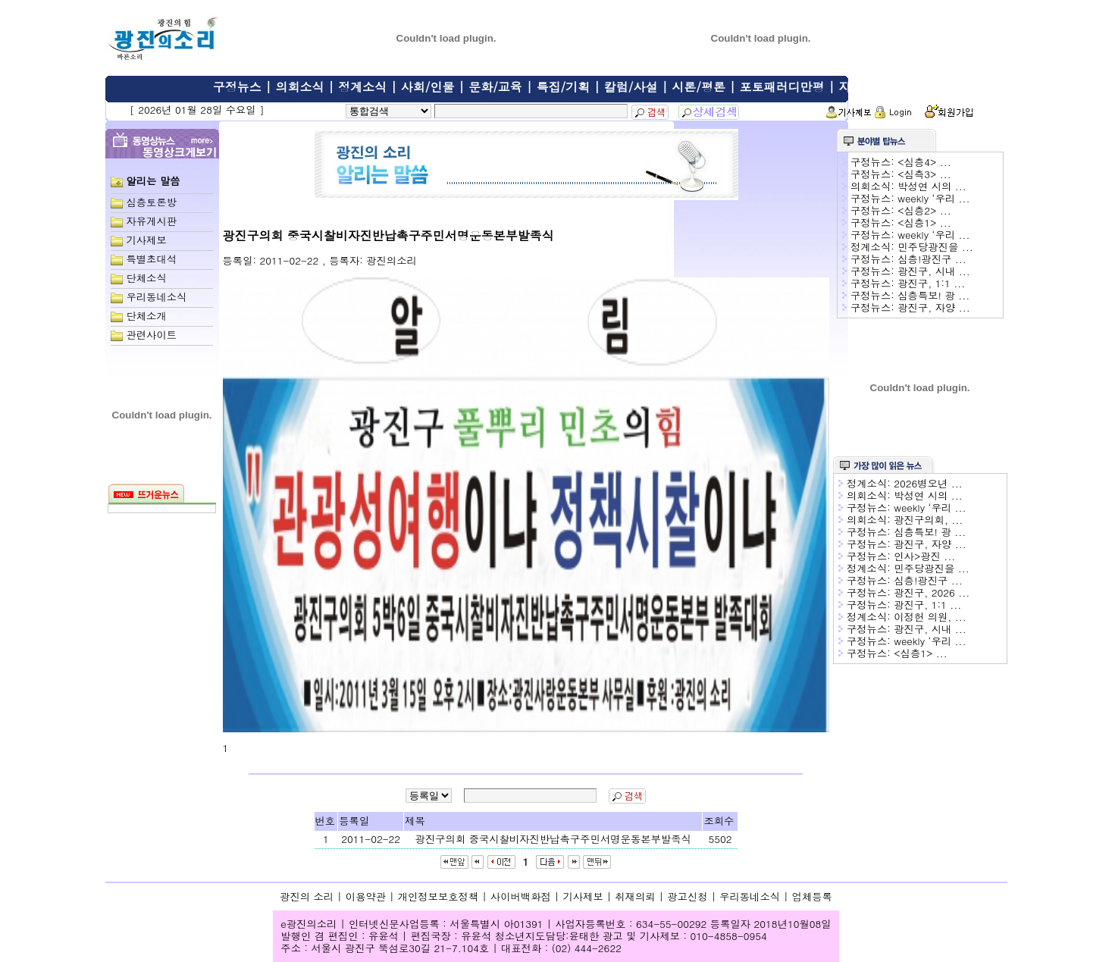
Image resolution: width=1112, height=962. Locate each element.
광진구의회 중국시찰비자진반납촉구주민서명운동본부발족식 (553, 839)
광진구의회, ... (928, 519)
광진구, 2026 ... (931, 592)
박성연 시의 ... (931, 186)
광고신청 (687, 896)
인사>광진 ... (924, 556)
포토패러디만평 (782, 87)
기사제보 (146, 240)
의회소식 (299, 87)
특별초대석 (151, 259)
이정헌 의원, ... (930, 616)
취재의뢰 (635, 896)
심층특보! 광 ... (933, 295)
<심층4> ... (924, 162)
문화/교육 (495, 87)
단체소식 (146, 278)
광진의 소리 (307, 896)
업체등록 (812, 896)
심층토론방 (151, 202)
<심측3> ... (924, 174)
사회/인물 (428, 87)
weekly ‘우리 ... (933, 198)
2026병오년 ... (928, 483)
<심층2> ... (924, 210)
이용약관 (366, 896)
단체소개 (146, 316)
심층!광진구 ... (931, 259)
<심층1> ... (924, 222)
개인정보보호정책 (438, 896)
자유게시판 (868, 87)
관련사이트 (151, 334)
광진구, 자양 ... (933, 307)
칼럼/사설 (631, 87)
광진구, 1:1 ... (931, 283)
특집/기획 (563, 87)
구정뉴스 (237, 87)
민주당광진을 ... (935, 247)
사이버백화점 (520, 896)
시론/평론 (698, 87)
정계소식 (362, 87)
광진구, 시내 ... (933, 271)
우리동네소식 (156, 297)
